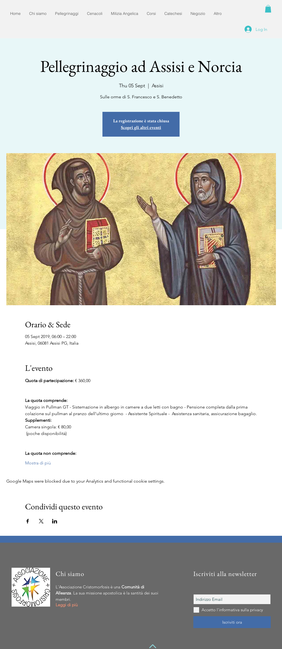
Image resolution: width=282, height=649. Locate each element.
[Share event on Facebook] (27, 521)
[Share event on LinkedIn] (54, 521)
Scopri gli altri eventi (141, 127)
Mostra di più (38, 463)
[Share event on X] (41, 521)
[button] (268, 8)
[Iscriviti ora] (232, 622)
